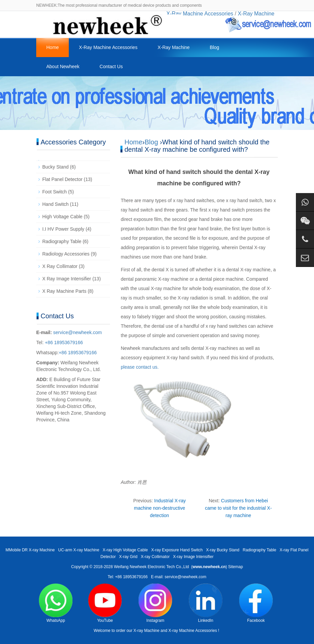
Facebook (256, 603)
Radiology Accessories (66, 254)
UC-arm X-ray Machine (78, 550)
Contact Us (111, 66)
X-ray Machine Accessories (192, 630)
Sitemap (235, 566)
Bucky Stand (55, 167)
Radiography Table (62, 241)
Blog (214, 47)
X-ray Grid (128, 556)
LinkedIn (205, 603)
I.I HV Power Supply (63, 229)
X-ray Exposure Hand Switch (177, 550)
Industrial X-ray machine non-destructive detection (160, 508)
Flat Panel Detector (62, 179)
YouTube (105, 603)
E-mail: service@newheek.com (178, 576)
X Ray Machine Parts (64, 291)
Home (52, 47)
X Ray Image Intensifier (66, 278)
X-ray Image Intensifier (193, 556)
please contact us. (140, 367)
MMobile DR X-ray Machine (30, 550)
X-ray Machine (146, 630)
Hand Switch (55, 204)
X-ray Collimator (155, 556)
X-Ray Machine (174, 47)
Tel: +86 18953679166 (128, 576)
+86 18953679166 (63, 342)
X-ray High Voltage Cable (125, 550)
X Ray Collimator (59, 266)
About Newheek (63, 66)
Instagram (155, 603)
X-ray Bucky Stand (222, 550)
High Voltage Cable (62, 216)
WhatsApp (55, 603)
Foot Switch (54, 191)
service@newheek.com (77, 332)
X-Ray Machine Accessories (108, 47)
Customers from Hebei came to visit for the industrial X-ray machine (238, 508)
